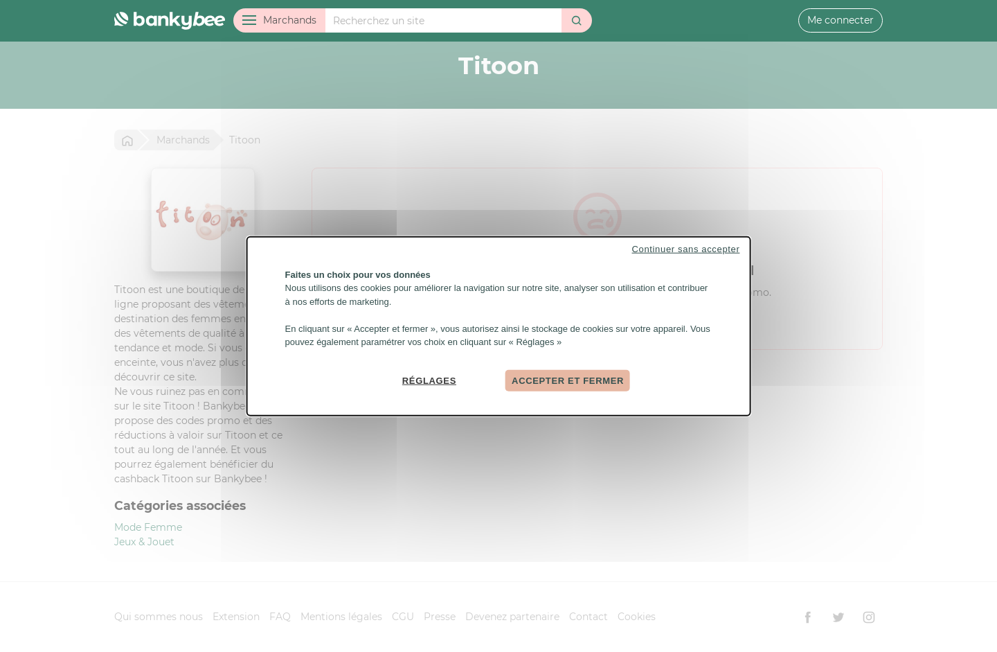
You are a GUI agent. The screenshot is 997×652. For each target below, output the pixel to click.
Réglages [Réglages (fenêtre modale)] (429, 380)
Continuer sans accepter (686, 248)
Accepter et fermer (568, 380)
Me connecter (840, 20)
